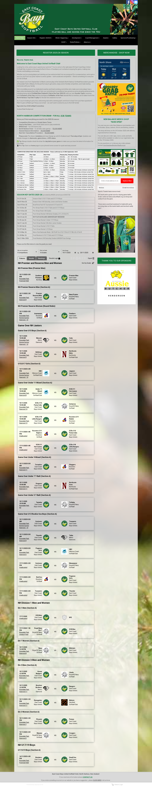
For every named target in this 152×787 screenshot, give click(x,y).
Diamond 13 (23, 423)
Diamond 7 (22, 678)
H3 (20, 508)
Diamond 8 (22, 395)
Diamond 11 (23, 470)
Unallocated (23, 436)
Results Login (54, 258)
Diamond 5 (22, 554)
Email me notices (128, 188)
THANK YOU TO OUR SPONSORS (116, 260)
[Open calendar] (75, 253)
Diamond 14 (23, 409)
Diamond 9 (22, 300)
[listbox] (27, 253)
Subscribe (127, 181)
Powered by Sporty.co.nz (35, 784)
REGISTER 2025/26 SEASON (56, 52)
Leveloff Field (23, 634)
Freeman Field (24, 281)
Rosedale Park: (24, 279)
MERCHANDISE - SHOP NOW (116, 52)
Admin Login (117, 784)
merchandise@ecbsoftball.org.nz (114, 145)
